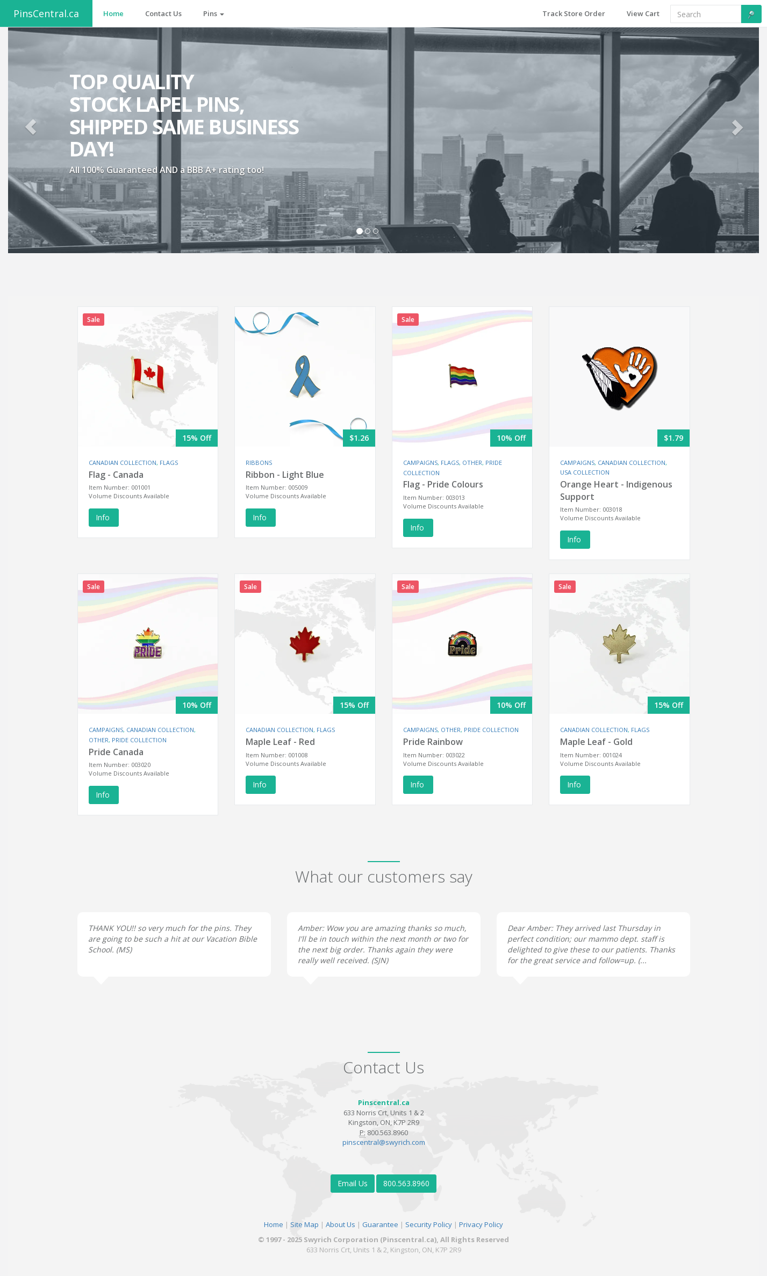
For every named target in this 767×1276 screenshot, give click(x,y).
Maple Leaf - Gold (596, 742)
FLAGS (169, 462)
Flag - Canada (116, 475)
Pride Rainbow (433, 742)
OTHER (472, 462)
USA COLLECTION (585, 472)
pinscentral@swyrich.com (383, 1142)
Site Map (304, 1224)
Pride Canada (116, 752)
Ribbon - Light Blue (285, 475)
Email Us (353, 1183)
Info (104, 517)
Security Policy (428, 1224)
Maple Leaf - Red (280, 742)
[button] (30, 127)
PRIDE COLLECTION (139, 740)
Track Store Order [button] (573, 13)
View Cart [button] (643, 13)
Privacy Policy (481, 1224)
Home (273, 1224)
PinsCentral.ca (46, 13)
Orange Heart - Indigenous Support (616, 490)
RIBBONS (259, 462)
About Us (340, 1224)
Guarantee (380, 1224)
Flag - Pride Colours (443, 484)
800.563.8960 (406, 1183)
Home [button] (113, 13)
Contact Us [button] (163, 13)
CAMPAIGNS (420, 462)
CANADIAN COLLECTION (122, 462)
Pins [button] (213, 13)
